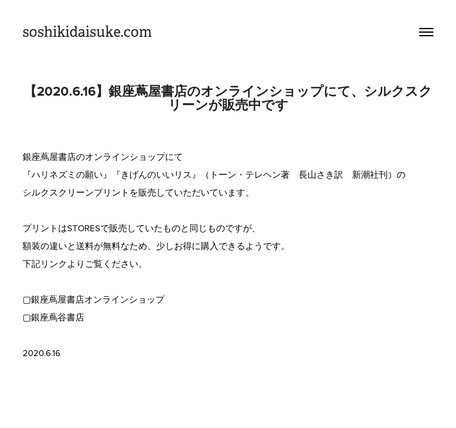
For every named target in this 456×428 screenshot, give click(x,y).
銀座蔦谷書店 (57, 317)
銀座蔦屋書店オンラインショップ (97, 299)
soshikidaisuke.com (87, 32)
